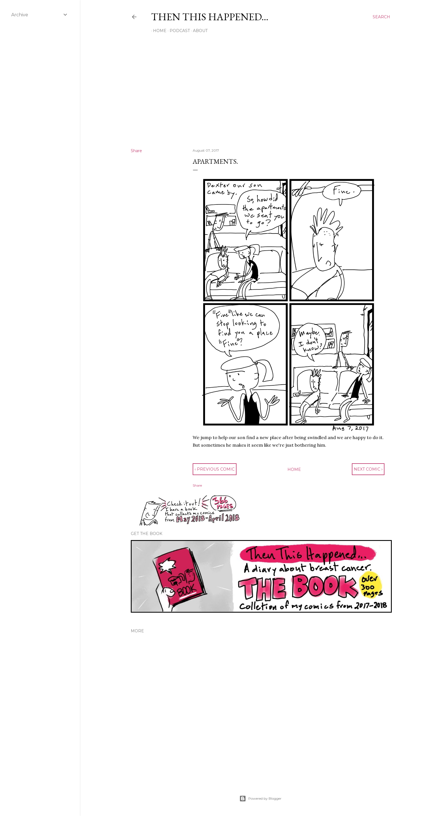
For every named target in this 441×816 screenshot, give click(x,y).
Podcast (178, 30)
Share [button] (136, 150)
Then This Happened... (209, 16)
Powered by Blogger (260, 798)
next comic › (368, 469)
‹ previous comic (215, 469)
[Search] (381, 17)
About (198, 30)
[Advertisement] (260, 94)
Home (158, 30)
